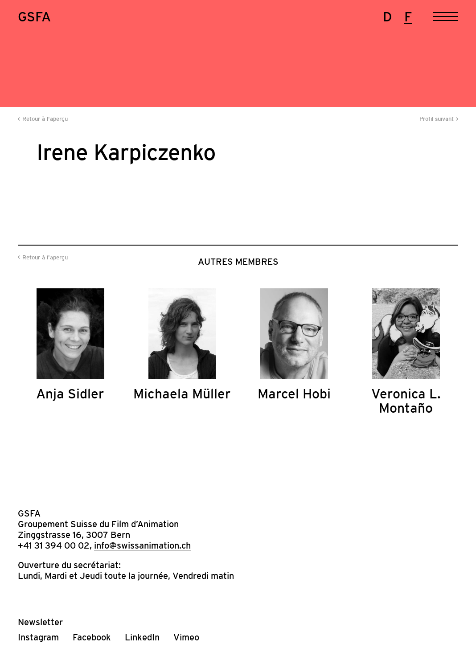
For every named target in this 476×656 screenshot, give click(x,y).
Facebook (92, 637)
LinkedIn (142, 637)
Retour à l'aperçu (45, 118)
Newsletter (40, 622)
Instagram (38, 637)
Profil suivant (436, 118)
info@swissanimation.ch (142, 545)
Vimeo (186, 637)
